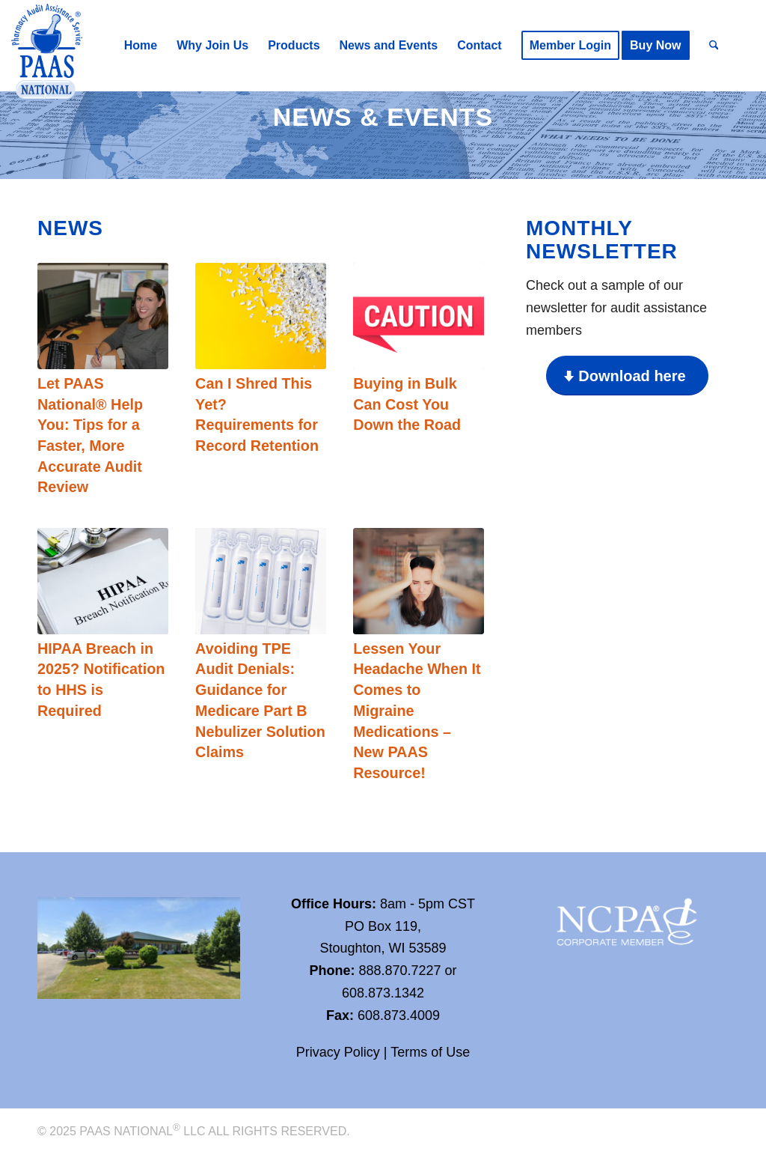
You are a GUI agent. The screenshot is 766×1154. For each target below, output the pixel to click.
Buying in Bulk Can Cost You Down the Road (407, 404)
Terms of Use (430, 1052)
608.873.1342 (383, 993)
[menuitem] (140, 45)
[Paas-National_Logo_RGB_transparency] (46, 53)
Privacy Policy (338, 1052)
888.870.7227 (399, 970)
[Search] (714, 45)
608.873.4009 (399, 1015)
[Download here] (627, 375)
